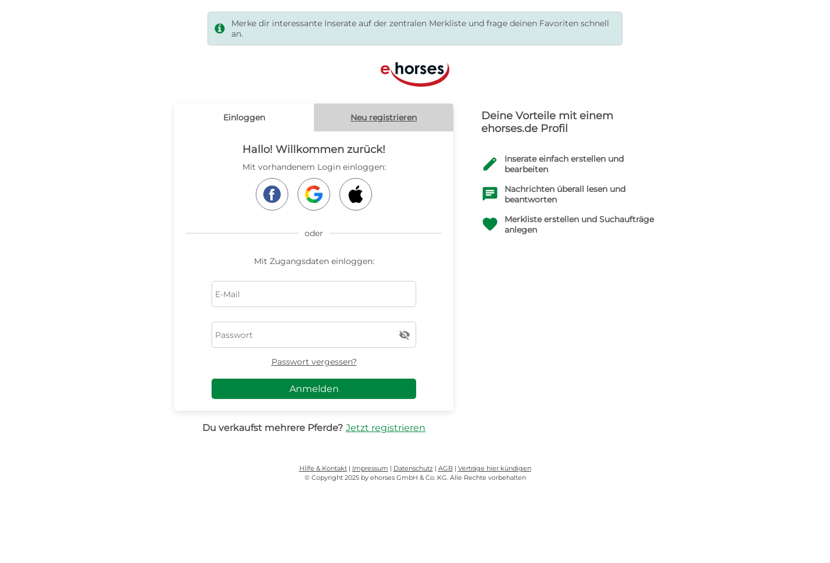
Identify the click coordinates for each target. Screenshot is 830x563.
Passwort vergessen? (314, 362)
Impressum (370, 468)
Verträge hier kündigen (494, 468)
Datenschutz (413, 468)
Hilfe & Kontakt (323, 468)
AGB (445, 468)
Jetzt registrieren (385, 427)
